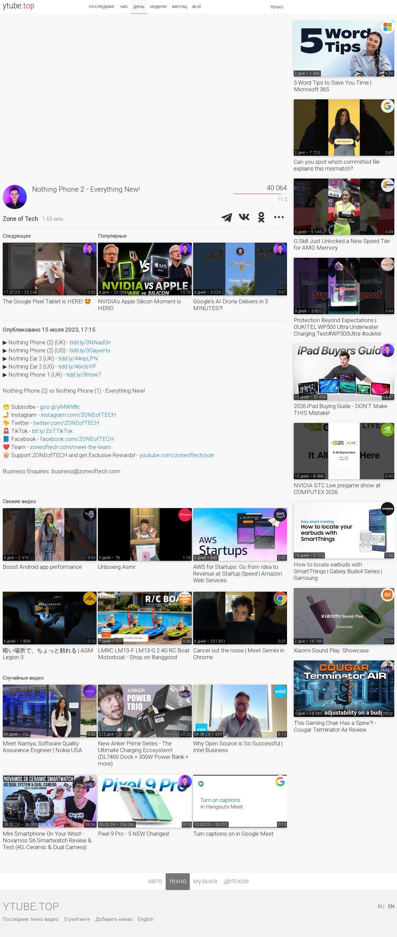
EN (391, 906)
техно (177, 881)
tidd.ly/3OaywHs (90, 350)
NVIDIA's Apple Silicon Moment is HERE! (139, 304)
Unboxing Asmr (116, 566)
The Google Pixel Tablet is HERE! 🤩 (47, 301)
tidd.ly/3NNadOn (90, 342)
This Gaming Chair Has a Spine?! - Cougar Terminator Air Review (335, 726)
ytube (18, 5)
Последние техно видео (31, 919)
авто (155, 881)
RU (381, 906)
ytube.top (31, 906)
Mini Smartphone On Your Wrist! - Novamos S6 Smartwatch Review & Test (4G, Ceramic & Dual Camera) (47, 840)
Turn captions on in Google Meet (233, 833)
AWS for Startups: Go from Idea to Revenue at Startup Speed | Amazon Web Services (237, 573)
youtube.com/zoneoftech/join (176, 455)
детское (236, 881)
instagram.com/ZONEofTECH (78, 414)
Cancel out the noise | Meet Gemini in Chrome (238, 653)
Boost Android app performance (42, 566)
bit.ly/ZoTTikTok (52, 431)
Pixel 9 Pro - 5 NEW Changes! (133, 833)
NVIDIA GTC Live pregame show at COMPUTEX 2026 (337, 488)
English (146, 919)
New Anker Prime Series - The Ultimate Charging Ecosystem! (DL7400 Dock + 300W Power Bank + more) (143, 753)
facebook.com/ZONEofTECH (77, 439)
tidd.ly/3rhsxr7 (83, 374)
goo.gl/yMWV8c (60, 406)
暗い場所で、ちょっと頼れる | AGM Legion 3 (48, 653)
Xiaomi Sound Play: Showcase (331, 650)
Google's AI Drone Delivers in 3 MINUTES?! (230, 304)
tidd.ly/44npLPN (78, 358)
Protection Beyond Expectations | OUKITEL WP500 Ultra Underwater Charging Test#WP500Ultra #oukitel (337, 327)
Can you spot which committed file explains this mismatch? (337, 165)
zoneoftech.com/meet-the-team (70, 447)
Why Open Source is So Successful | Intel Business (237, 746)
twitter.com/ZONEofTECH (66, 423)
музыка (205, 881)
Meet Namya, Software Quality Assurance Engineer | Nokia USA (42, 746)
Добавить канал (114, 919)
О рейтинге (77, 919)
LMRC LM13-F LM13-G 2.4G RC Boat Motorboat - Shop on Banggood (143, 653)
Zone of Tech (20, 218)
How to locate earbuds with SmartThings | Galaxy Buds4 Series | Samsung (338, 571)
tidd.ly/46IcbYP (77, 366)
